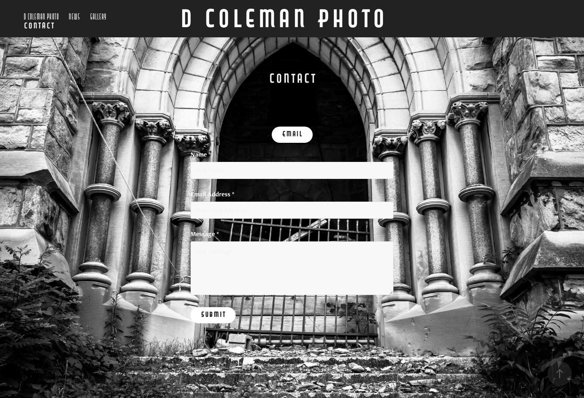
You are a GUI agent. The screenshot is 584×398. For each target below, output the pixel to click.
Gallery (98, 17)
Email (292, 134)
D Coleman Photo (41, 17)
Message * (205, 234)
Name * (201, 154)
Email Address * (212, 194)
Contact (39, 26)
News (74, 17)
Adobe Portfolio (304, 369)
